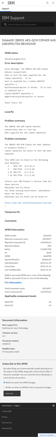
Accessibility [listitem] (7, 428)
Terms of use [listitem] (7, 423)
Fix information (13, 282)
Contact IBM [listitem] (6, 411)
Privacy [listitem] (4, 417)
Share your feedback (47, 435)
